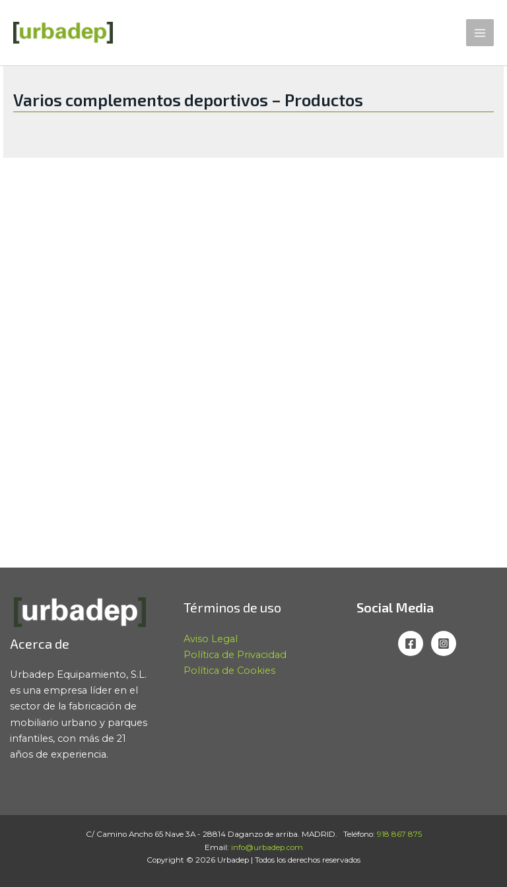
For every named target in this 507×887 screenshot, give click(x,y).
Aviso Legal (211, 639)
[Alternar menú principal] (480, 33)
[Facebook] (410, 643)
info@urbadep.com (267, 847)
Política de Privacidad (235, 655)
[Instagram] (443, 643)
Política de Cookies (229, 670)
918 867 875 (399, 834)
